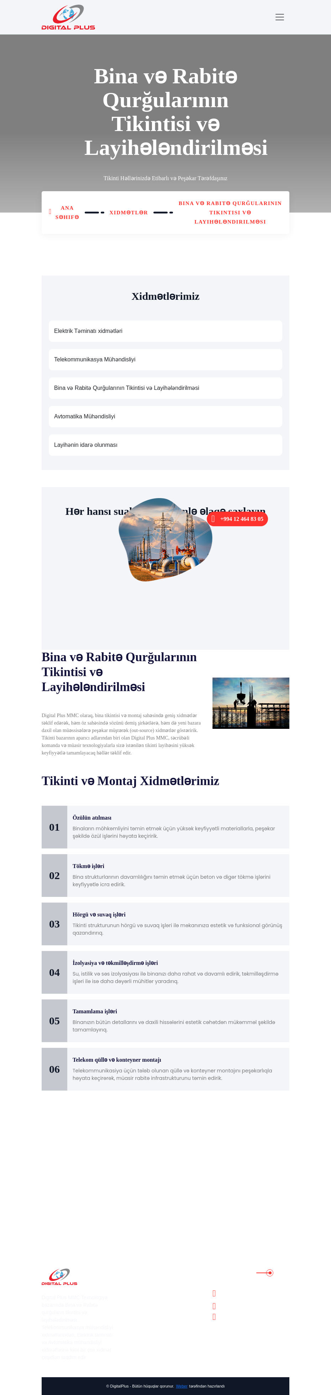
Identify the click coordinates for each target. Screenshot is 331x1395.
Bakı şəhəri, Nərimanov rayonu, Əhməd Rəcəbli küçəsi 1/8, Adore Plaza (253, 1293)
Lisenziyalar (145, 1324)
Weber (181, 1386)
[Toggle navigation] (279, 17)
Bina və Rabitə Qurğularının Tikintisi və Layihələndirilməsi (230, 212)
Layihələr (142, 1304)
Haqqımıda (144, 1283)
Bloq (137, 1335)
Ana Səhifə (67, 212)
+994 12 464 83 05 (237, 519)
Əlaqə (139, 1345)
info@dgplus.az (232, 1317)
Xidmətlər (129, 212)
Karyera (141, 1314)
